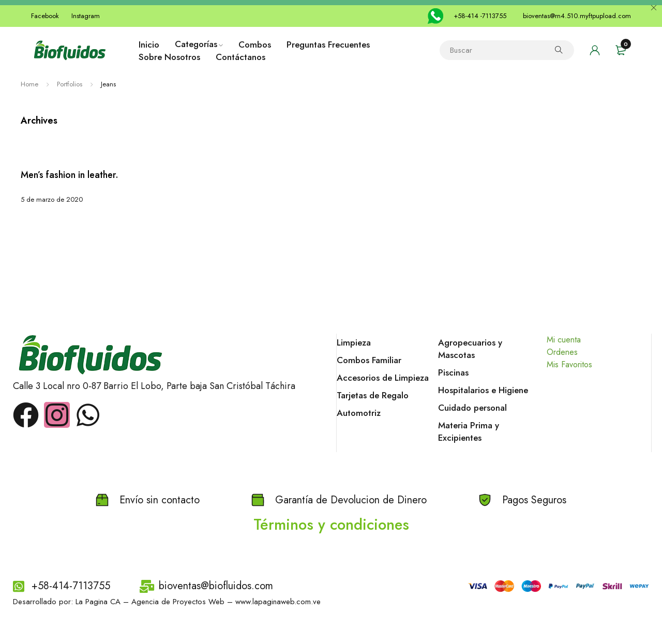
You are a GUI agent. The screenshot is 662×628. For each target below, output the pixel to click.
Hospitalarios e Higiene (483, 390)
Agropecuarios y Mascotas (470, 348)
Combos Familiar (369, 360)
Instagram (85, 16)
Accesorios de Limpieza (383, 377)
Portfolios (69, 84)
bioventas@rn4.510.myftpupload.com (577, 16)
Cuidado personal (472, 407)
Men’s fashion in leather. (69, 175)
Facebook (45, 16)
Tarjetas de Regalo (373, 395)
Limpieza (354, 342)
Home (29, 84)
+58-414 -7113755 (480, 16)
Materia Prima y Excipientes (468, 431)
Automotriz (359, 413)
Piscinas (453, 372)
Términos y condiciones (331, 524)
